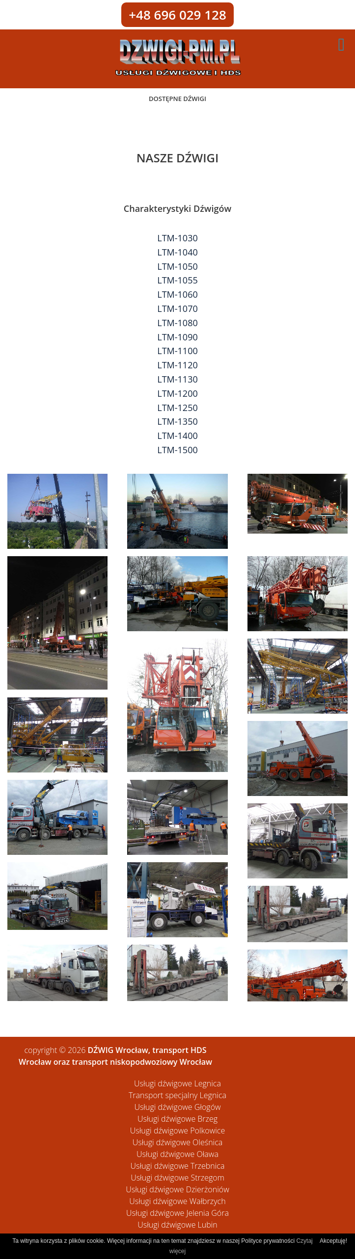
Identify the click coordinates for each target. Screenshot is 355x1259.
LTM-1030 (177, 238)
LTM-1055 (177, 280)
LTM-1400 (177, 435)
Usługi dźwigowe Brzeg (177, 1118)
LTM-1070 (177, 308)
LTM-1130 (177, 379)
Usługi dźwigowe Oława (177, 1154)
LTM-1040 (177, 252)
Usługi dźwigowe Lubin (177, 1224)
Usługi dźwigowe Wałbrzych (177, 1201)
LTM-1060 (177, 294)
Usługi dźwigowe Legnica (177, 1083)
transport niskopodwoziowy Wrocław (142, 1061)
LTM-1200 (177, 393)
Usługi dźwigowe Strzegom (177, 1177)
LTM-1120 (177, 365)
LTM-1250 (177, 407)
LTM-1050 (177, 266)
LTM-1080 (177, 323)
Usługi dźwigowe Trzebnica (178, 1165)
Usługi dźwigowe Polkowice (177, 1130)
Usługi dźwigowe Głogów (177, 1107)
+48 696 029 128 (177, 15)
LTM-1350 (177, 421)
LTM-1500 (177, 450)
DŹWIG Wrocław (118, 1050)
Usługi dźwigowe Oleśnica (178, 1142)
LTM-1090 (177, 337)
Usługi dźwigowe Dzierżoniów (177, 1189)
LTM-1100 (177, 351)
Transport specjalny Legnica (177, 1095)
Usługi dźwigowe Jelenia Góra (177, 1213)
